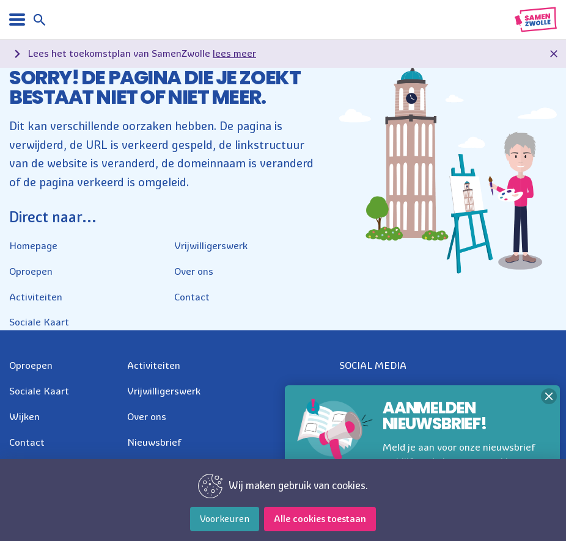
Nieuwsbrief (154, 442)
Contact (192, 297)
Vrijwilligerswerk (211, 245)
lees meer (234, 53)
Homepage (33, 245)
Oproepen (31, 271)
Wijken (24, 416)
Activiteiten (35, 297)
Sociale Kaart (39, 322)
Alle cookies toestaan (320, 519)
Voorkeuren (224, 519)
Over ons (193, 271)
